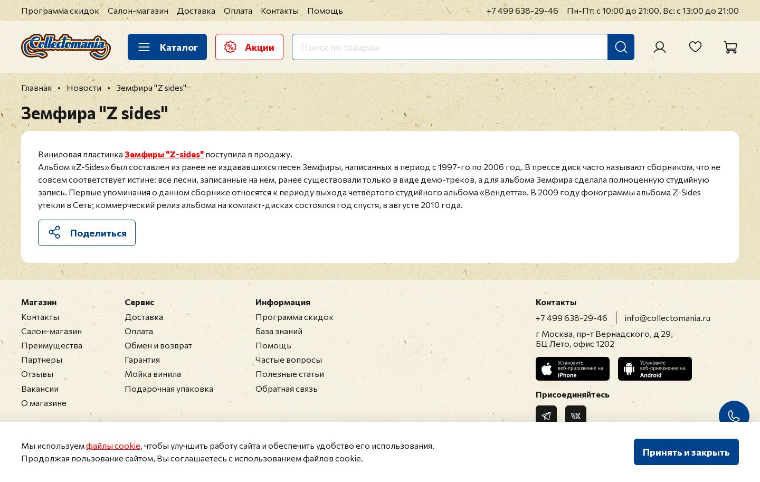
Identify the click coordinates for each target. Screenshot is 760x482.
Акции (249, 47)
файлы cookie (113, 445)
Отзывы (37, 373)
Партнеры (41, 359)
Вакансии (40, 388)
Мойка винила (153, 373)
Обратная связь (286, 388)
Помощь (325, 10)
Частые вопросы (288, 359)
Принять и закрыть (686, 452)
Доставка (196, 10)
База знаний (278, 331)
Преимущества (51, 345)
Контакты (280, 10)
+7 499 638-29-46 (522, 10)
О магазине (43, 403)
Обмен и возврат (158, 345)
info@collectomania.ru (667, 318)
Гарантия (142, 359)
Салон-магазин (138, 10)
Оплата (238, 10)
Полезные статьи (289, 373)
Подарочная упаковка (169, 388)
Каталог (167, 47)
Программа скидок (60, 10)
